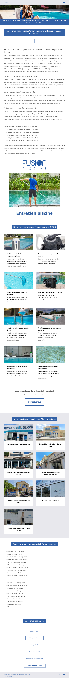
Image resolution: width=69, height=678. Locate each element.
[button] (64, 2)
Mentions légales (18, 674)
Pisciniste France (26, 674)
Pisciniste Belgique (8, 676)
